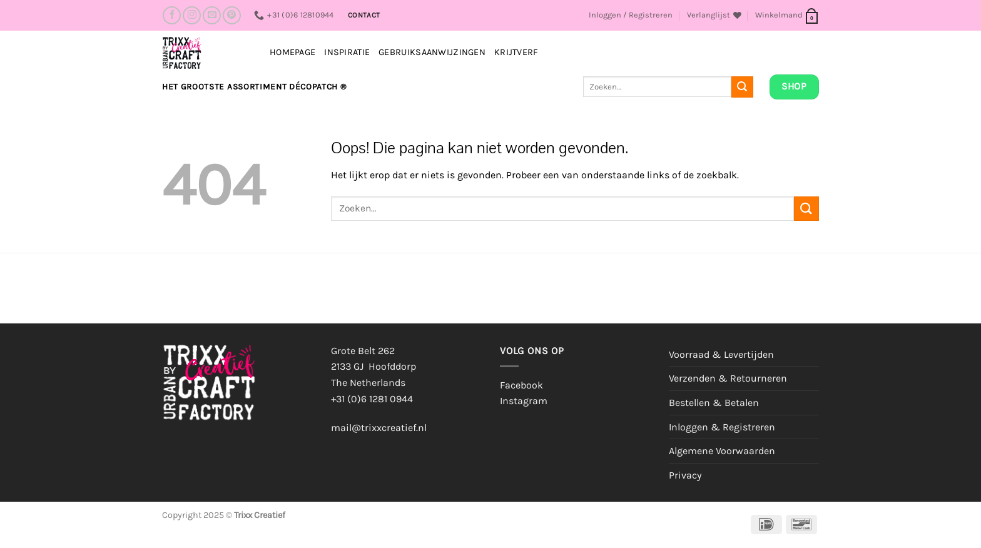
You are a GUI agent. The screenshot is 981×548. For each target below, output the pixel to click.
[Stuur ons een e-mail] (212, 15)
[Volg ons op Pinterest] (232, 15)
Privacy (685, 475)
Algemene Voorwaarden (722, 451)
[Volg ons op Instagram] (192, 15)
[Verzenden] (742, 87)
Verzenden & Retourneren (728, 378)
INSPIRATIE (347, 52)
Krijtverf (516, 52)
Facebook (521, 385)
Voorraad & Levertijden (721, 354)
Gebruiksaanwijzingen (432, 52)
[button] (631, 15)
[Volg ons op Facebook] (172, 15)
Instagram (523, 401)
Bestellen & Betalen (714, 402)
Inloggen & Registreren (722, 427)
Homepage (292, 52)
